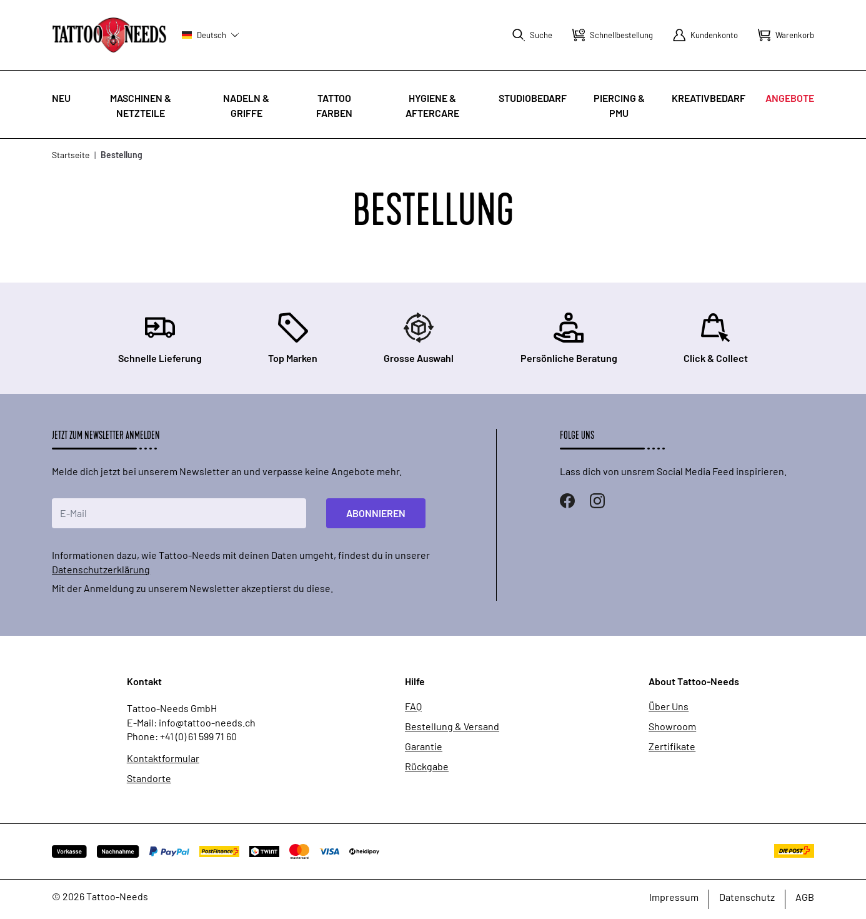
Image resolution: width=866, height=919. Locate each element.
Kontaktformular (163, 758)
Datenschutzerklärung (101, 569)
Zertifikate (672, 746)
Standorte (149, 778)
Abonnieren (376, 513)
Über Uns (669, 706)
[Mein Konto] (705, 35)
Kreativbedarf (708, 98)
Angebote (789, 98)
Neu (61, 98)
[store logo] (109, 35)
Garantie (423, 746)
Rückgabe (427, 766)
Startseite (70, 154)
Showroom (672, 726)
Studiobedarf (533, 98)
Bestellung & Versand (452, 726)
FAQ (413, 706)
